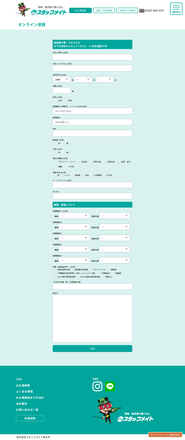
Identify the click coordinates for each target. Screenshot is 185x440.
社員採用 (30, 418)
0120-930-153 (151, 10)
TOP (19, 379)
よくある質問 (24, 391)
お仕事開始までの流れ (30, 397)
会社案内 (21, 403)
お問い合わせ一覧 (27, 410)
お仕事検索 (80, 10)
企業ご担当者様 (104, 10)
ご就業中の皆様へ (127, 10)
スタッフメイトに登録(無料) (165, 434)
